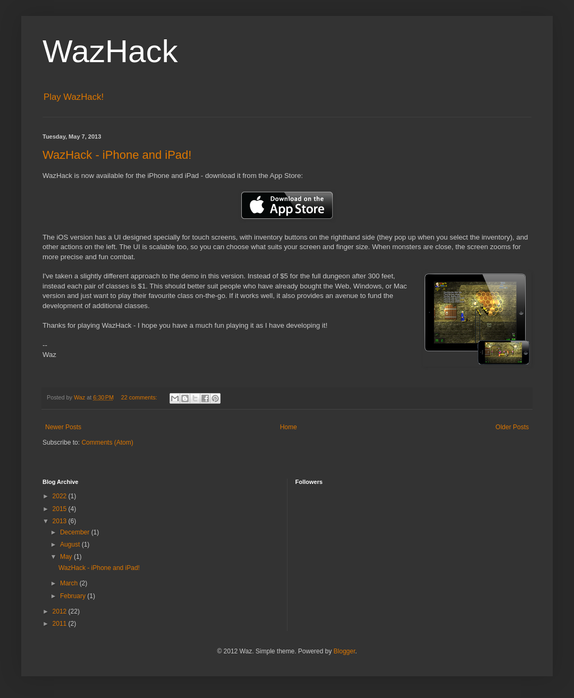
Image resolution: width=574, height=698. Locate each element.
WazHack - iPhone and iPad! (117, 154)
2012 (61, 611)
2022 (61, 496)
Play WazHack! (74, 97)
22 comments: (140, 397)
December (75, 532)
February (73, 596)
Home (288, 427)
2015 (61, 509)
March (70, 583)
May (67, 556)
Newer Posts (63, 427)
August (71, 544)
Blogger (345, 651)
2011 (61, 623)
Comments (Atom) (107, 442)
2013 (61, 521)
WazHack (110, 51)
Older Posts (512, 427)
